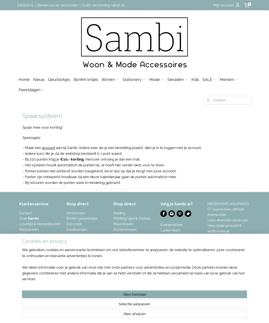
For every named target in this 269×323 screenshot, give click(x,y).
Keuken (72, 268)
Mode (156, 79)
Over (29, 218)
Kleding (119, 213)
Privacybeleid (29, 246)
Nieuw (39, 79)
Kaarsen (72, 246)
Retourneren (29, 230)
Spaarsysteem (30, 251)
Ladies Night (170, 230)
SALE (209, 79)
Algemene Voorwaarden (38, 240)
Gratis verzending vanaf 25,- (104, 5)
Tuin (116, 268)
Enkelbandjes (76, 230)
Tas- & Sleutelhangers (130, 257)
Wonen (110, 79)
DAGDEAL (25, 5)
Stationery (134, 79)
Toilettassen (123, 262)
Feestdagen (32, 90)
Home (24, 79)
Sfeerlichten (122, 240)
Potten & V (121, 235)
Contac (25, 213)
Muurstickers (123, 224)
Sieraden (177, 79)
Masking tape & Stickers (132, 218)
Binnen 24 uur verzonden (58, 5)
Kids (195, 79)
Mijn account (226, 5)
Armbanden (75, 213)
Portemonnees (125, 230)
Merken (229, 79)
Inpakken (73, 240)
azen (134, 235)
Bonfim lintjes (86, 79)
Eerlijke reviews (31, 257)
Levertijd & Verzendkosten (40, 224)
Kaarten (72, 251)
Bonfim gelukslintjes (82, 218)
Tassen (118, 251)
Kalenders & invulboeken (85, 257)
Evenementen (171, 225)
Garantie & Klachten (35, 235)
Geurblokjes (59, 79)
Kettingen (74, 262)
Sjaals (118, 246)
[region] (106, 303)
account (48, 148)
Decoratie (74, 224)
